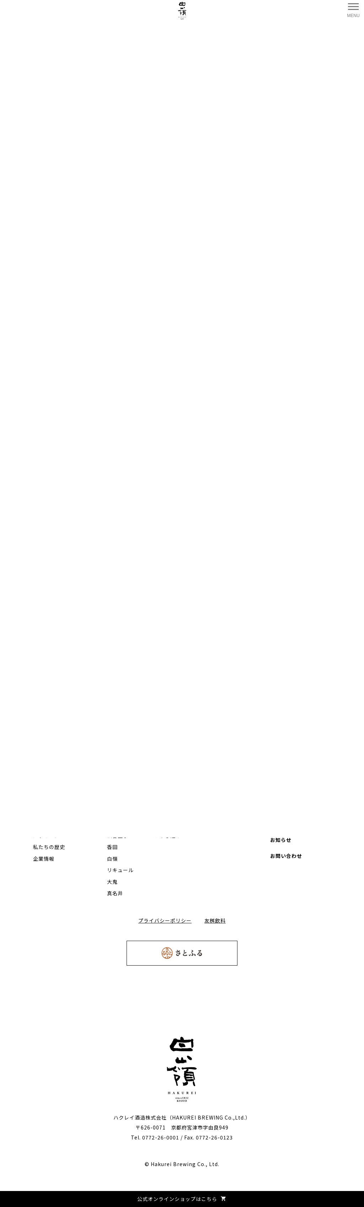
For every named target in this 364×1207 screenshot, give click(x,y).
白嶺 (112, 858)
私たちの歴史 (49, 846)
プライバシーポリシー (165, 920)
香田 (112, 846)
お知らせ (280, 839)
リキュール (120, 870)
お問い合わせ (286, 855)
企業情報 (43, 858)
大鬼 (112, 881)
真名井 (115, 893)
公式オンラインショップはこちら (182, 1198)
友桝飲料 (215, 920)
